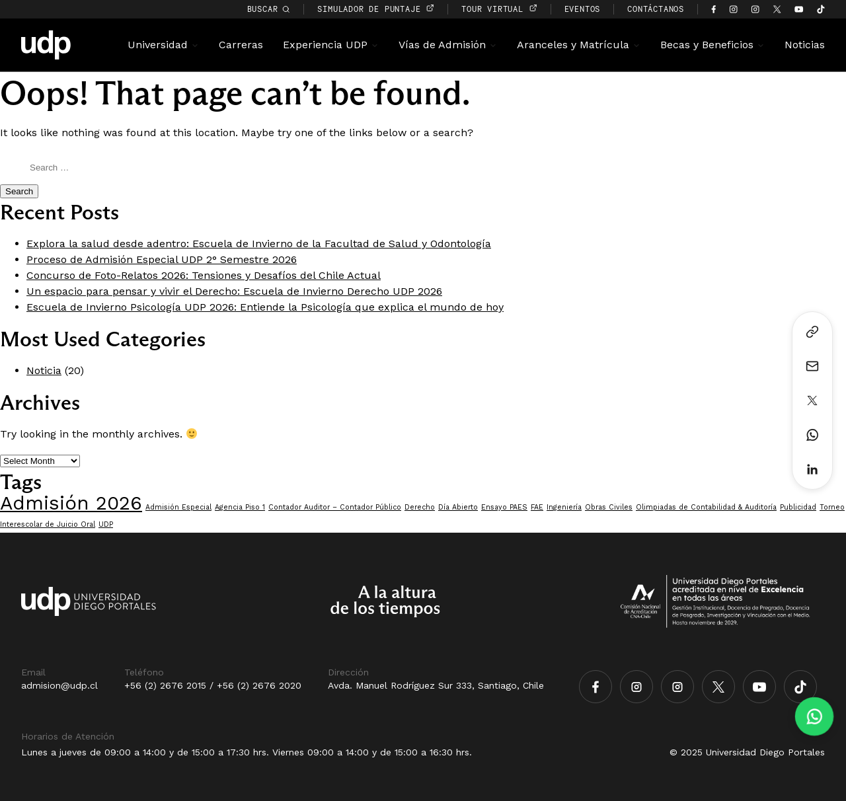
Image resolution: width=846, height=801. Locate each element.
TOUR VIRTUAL (499, 9)
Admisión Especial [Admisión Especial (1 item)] (178, 507)
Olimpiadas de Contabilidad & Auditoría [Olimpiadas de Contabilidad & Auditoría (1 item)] (706, 507)
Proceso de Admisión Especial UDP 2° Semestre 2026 (161, 259)
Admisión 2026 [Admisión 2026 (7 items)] (71, 503)
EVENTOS (582, 9)
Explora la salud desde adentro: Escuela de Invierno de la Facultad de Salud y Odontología (258, 243)
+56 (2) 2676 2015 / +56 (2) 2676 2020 (212, 685)
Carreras (241, 44)
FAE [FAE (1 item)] (537, 507)
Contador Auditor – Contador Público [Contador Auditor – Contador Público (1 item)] (334, 507)
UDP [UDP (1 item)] (105, 524)
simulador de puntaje (375, 9)
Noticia (43, 370)
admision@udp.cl (59, 685)
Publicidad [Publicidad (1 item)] (798, 507)
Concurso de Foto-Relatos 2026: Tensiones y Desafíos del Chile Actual (203, 275)
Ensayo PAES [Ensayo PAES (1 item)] (504, 507)
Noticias (805, 44)
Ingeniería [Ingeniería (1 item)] (564, 507)
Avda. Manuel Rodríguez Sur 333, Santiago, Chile (436, 685)
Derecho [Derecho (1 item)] (419, 507)
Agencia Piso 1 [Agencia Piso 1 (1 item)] (240, 507)
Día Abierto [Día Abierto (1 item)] (458, 507)
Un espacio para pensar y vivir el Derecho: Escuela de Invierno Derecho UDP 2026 (234, 291)
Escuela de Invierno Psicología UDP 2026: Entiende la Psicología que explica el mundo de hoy (265, 307)
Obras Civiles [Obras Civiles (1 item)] (609, 507)
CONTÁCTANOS (655, 9)
